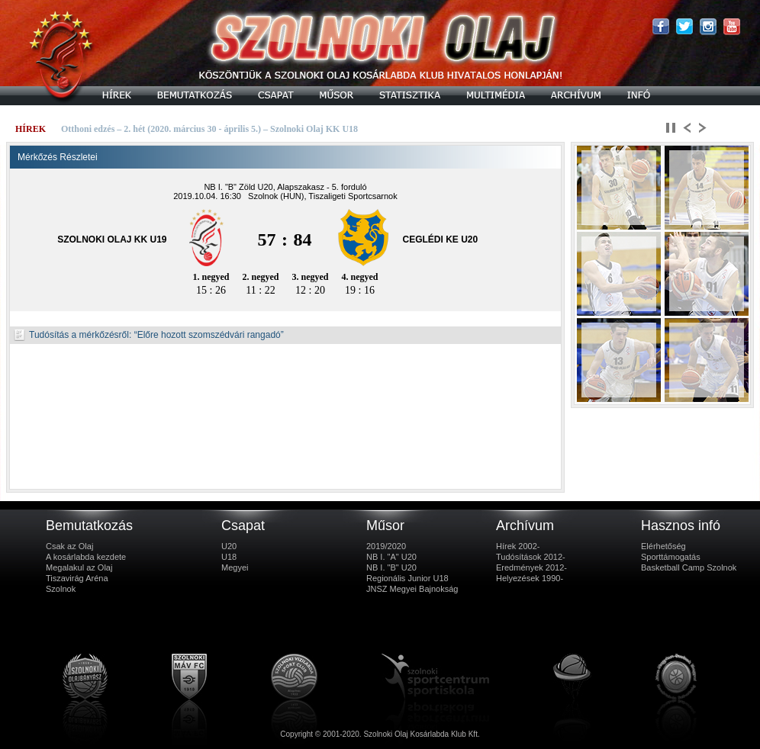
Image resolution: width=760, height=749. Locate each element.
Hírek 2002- (517, 546)
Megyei (234, 567)
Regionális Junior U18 (407, 578)
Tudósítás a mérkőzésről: (72, 334)
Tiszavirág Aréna (77, 578)
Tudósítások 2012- (530, 556)
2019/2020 (386, 546)
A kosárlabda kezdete (86, 556)
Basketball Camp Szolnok (688, 567)
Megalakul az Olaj (79, 567)
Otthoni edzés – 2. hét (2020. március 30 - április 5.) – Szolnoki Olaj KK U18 (209, 129)
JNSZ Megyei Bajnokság (412, 588)
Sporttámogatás (670, 556)
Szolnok (61, 588)
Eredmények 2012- (531, 567)
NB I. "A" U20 (391, 556)
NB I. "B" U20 (391, 567)
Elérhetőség (663, 546)
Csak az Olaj (69, 546)
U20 (229, 546)
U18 (229, 556)
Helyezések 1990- (529, 578)
